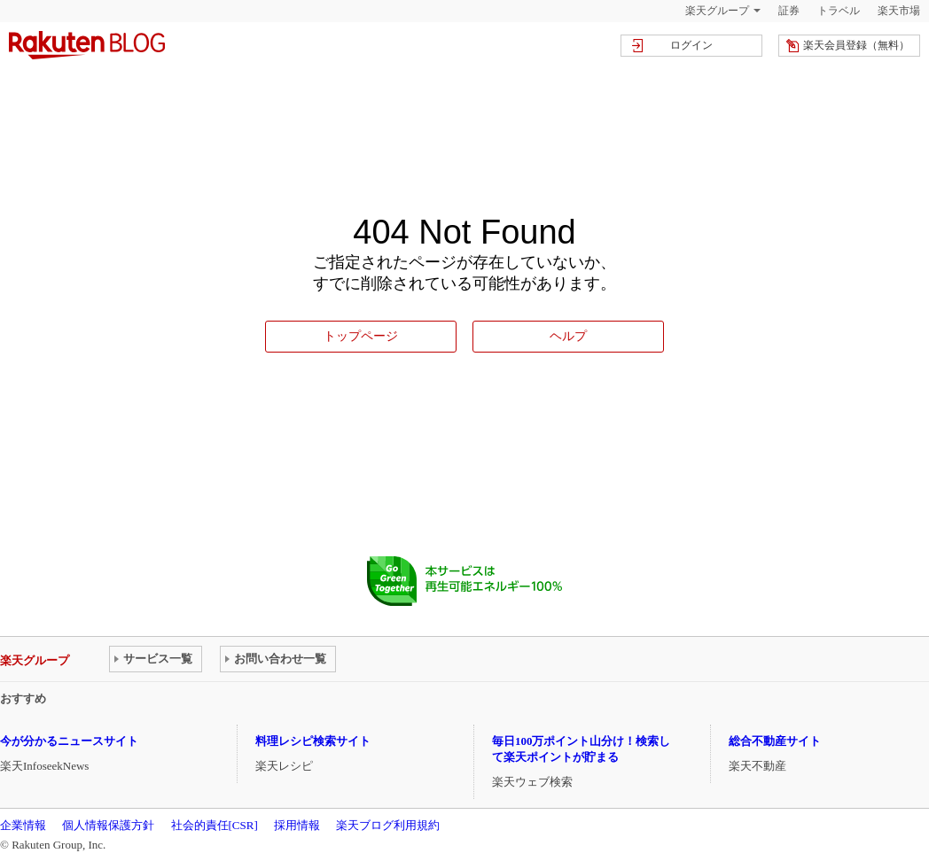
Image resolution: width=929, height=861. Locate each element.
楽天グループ (717, 10)
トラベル (838, 10)
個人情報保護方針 (108, 825)
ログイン (691, 45)
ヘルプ (568, 336)
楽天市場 (899, 10)
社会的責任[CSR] (214, 825)
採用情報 (297, 825)
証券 (789, 10)
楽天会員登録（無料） (856, 45)
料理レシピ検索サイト (313, 741)
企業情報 (23, 825)
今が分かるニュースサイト (69, 741)
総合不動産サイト (775, 741)
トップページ (361, 336)
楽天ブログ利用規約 (388, 825)
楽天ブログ (87, 45)
